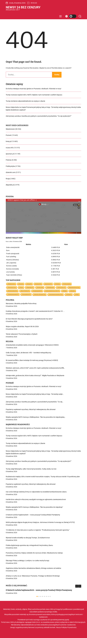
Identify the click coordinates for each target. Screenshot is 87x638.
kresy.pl (8, 141)
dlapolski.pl (10, 185)
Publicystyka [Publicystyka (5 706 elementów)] (66, 284)
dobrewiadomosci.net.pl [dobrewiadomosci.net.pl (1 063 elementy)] (52, 291)
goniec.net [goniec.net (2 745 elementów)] (40, 287)
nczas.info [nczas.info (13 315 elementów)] (38, 284)
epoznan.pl (10, 154)
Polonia (8, 160)
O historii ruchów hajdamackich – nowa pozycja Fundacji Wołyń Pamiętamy (39, 590)
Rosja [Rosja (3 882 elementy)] (21, 287)
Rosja (8, 179)
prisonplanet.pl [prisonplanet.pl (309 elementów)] (26, 294)
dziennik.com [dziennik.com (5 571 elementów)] (12, 287)
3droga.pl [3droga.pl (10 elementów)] (68, 294)
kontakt (52, 627)
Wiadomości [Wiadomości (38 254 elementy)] (11, 284)
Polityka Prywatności (68, 627)
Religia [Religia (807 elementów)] (64, 291)
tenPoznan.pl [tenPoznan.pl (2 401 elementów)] (61, 287)
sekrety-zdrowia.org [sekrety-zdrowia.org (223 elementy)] (39, 294)
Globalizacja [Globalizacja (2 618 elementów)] (50, 287)
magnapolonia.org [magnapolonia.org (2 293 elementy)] (74, 287)
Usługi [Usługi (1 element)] (76, 294)
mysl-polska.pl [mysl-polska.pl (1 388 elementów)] (25, 291)
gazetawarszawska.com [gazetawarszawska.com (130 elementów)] (55, 294)
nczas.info (9, 148)
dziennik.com (10, 172)
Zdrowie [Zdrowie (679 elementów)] (72, 291)
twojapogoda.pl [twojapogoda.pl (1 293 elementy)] (37, 291)
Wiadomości (10, 129)
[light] (70, 16)
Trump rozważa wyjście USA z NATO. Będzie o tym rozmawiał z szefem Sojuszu (34, 95)
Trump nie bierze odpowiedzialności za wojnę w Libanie (25, 101)
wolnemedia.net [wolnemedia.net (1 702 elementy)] (12, 291)
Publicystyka (10, 166)
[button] (76, 586)
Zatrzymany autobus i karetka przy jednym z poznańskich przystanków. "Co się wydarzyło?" (38, 116)
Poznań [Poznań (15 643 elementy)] (21, 284)
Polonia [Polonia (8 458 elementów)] (57, 284)
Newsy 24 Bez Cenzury (23, 7)
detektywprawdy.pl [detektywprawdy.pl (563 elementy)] (13, 294)
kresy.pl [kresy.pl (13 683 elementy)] (29, 284)
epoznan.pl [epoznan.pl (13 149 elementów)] (48, 284)
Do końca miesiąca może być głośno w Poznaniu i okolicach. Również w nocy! (33, 89)
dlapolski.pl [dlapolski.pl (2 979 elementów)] (30, 287)
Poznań (8, 135)
